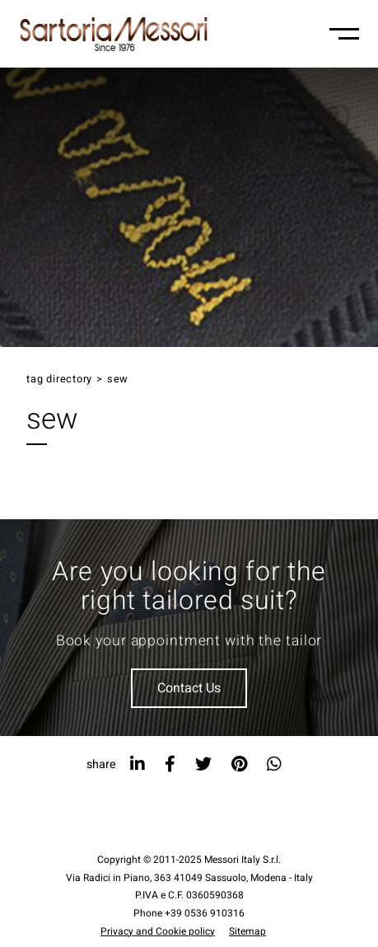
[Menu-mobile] (344, 34)
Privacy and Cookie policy (157, 931)
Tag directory (59, 379)
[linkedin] (137, 764)
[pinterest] (239, 764)
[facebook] (170, 764)
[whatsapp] (274, 764)
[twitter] (203, 764)
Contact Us (189, 688)
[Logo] (113, 33)
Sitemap (247, 931)
